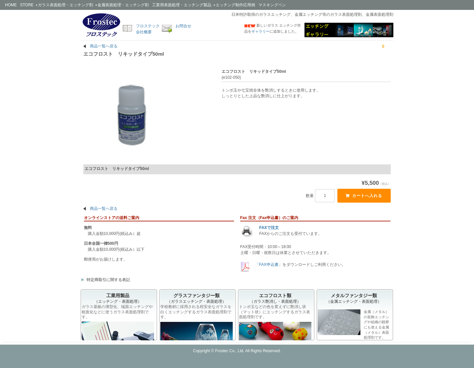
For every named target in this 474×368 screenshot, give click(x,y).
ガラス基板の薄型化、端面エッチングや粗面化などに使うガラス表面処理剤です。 (117, 316)
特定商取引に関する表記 (108, 284)
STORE (27, 5)
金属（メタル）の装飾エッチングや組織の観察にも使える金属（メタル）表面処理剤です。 (353, 329)
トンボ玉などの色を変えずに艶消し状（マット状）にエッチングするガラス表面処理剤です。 (274, 316)
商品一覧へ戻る (104, 46)
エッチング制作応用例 (235, 5)
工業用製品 (181, 5)
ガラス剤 (65, 5)
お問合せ (183, 26)
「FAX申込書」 (268, 269)
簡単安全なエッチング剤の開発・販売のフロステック (101, 25)
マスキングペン (272, 5)
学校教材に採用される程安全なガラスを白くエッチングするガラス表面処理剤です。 (195, 316)
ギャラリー (260, 31)
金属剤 (123, 5)
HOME (11, 5)
